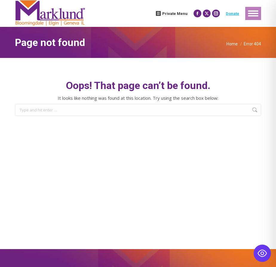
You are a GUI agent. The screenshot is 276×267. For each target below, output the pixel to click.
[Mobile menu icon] (253, 13)
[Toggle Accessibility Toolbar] (262, 253)
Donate (232, 13)
